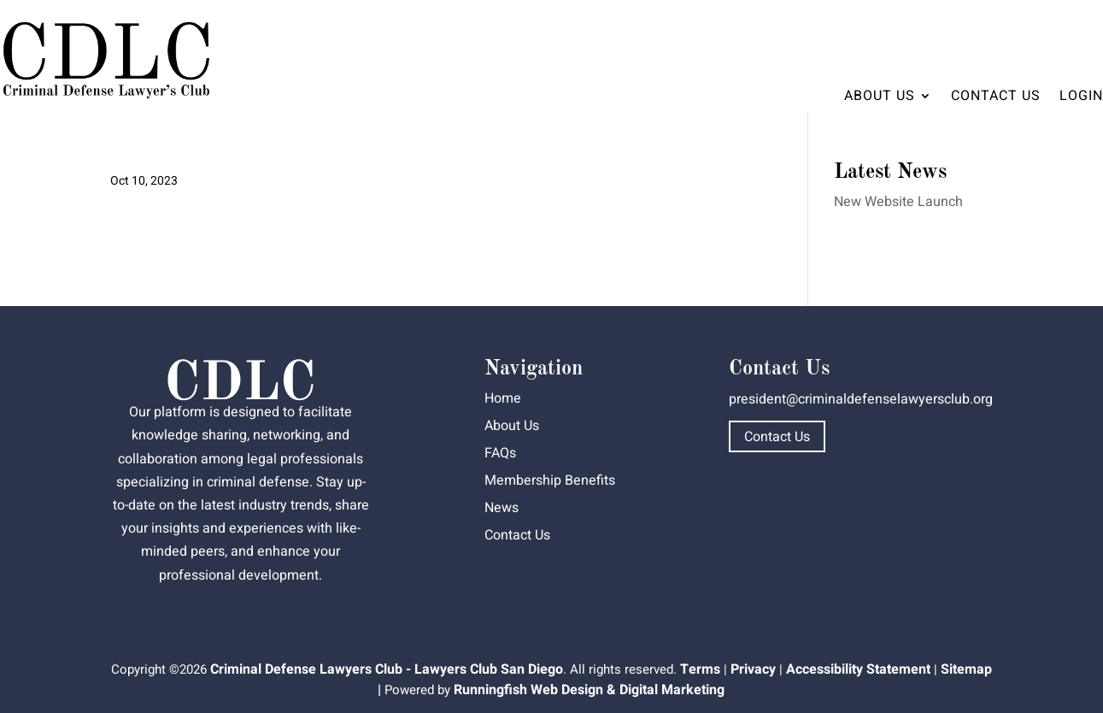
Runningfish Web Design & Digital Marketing (589, 690)
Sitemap (966, 669)
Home (502, 398)
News (501, 508)
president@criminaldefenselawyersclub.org (861, 399)
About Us (879, 95)
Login (1081, 95)
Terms (700, 669)
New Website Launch (898, 202)
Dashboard (1054, 31)
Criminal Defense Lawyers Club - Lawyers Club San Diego (386, 669)
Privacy (753, 669)
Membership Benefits (549, 480)
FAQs (500, 453)
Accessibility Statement (858, 669)
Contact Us (996, 95)
